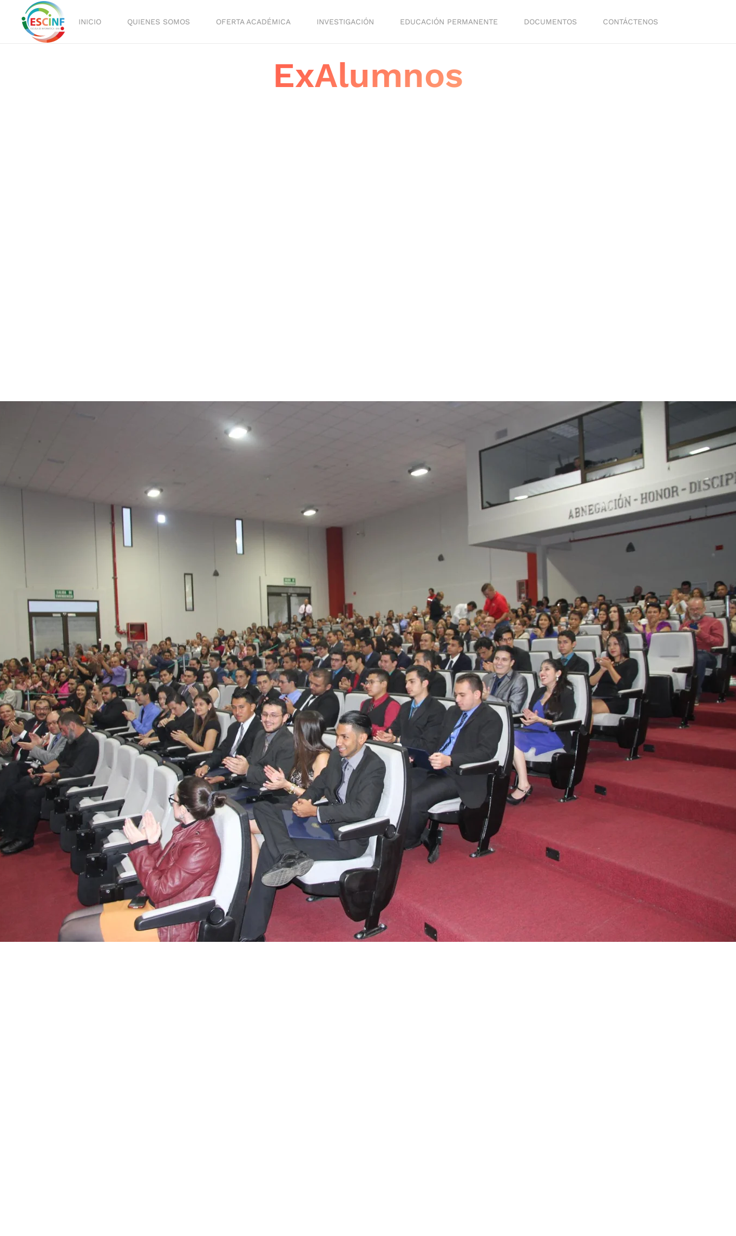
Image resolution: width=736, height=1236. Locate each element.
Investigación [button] (345, 21)
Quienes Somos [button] (158, 21)
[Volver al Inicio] (45, 21)
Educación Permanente (449, 21)
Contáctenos (630, 21)
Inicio (89, 21)
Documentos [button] (550, 21)
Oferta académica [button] (253, 21)
